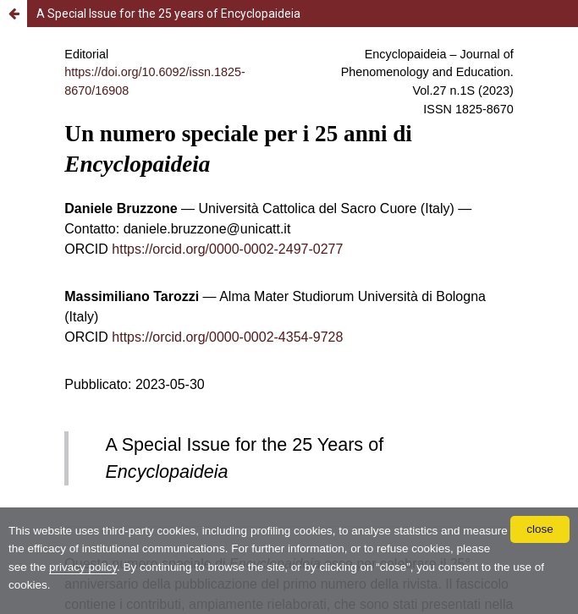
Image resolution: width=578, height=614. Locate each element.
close (539, 529)
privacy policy (83, 567)
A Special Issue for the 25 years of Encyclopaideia (168, 13)
